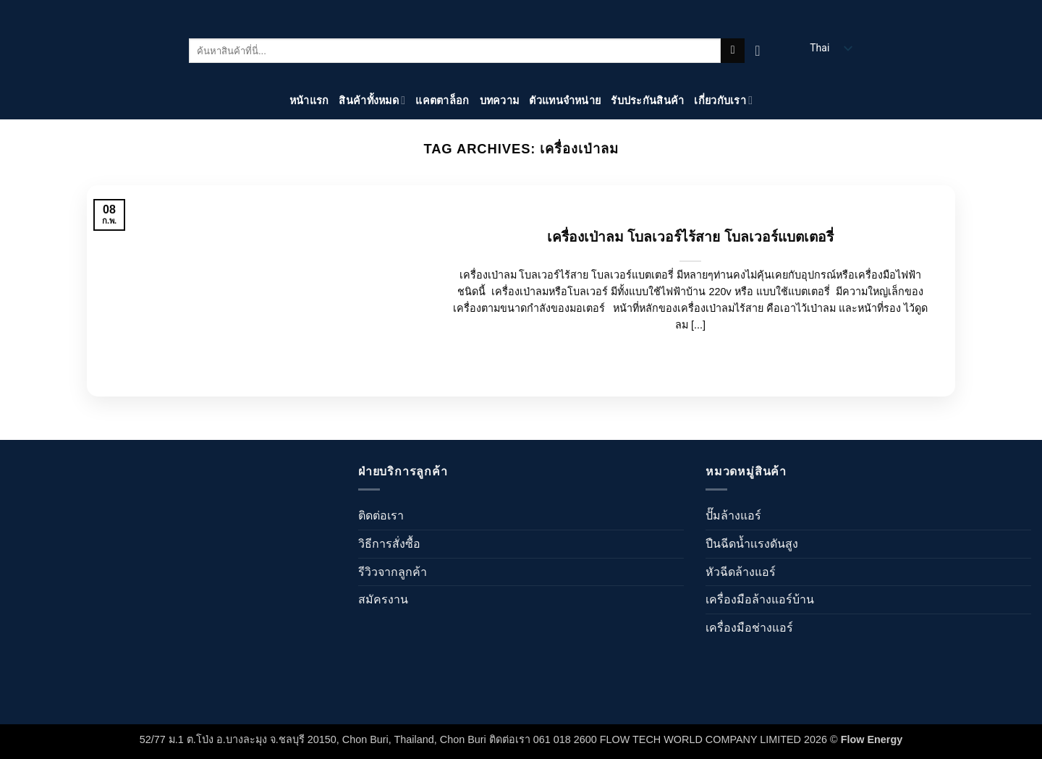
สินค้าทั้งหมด (372, 100)
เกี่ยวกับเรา (723, 100)
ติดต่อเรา (381, 515)
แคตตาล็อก (442, 100)
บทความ (500, 100)
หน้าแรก (309, 100)
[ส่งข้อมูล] (733, 50)
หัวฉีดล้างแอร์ (741, 572)
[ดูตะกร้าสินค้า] (762, 51)
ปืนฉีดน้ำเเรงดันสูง (752, 544)
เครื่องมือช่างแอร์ (749, 628)
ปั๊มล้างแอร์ (733, 515)
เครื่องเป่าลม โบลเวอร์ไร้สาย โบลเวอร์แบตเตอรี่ (690, 237)
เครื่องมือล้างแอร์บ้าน (760, 599)
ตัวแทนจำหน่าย (565, 100)
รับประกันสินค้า (647, 100)
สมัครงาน (383, 599)
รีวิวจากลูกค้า (392, 572)
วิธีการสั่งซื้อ (389, 544)
